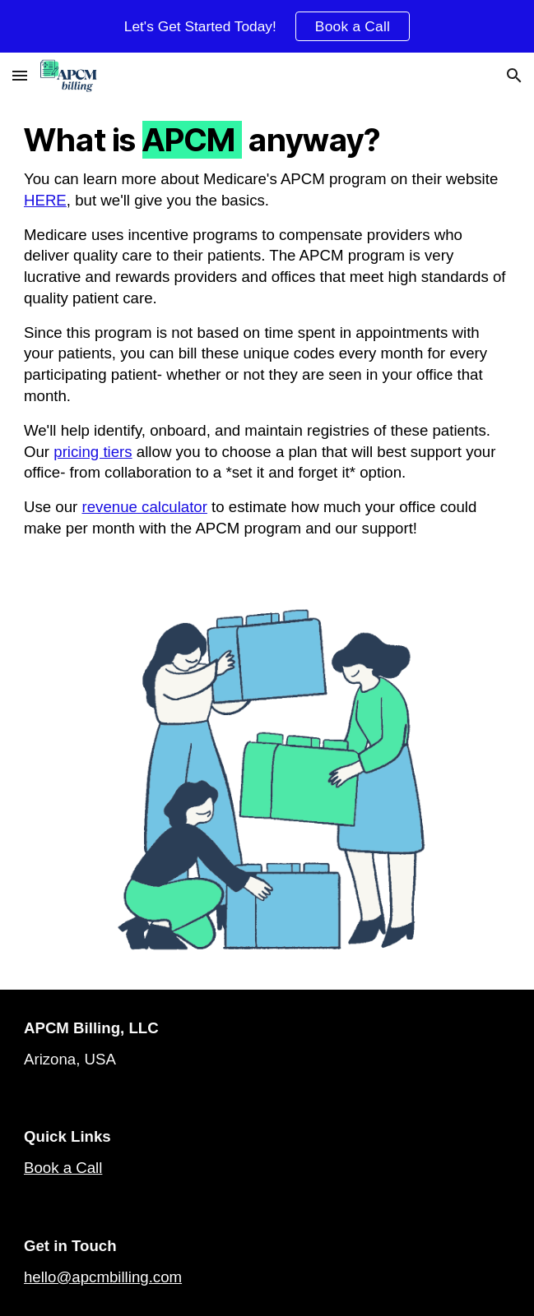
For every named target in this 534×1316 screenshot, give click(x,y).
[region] (267, 26)
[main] (267, 338)
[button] (19, 75)
